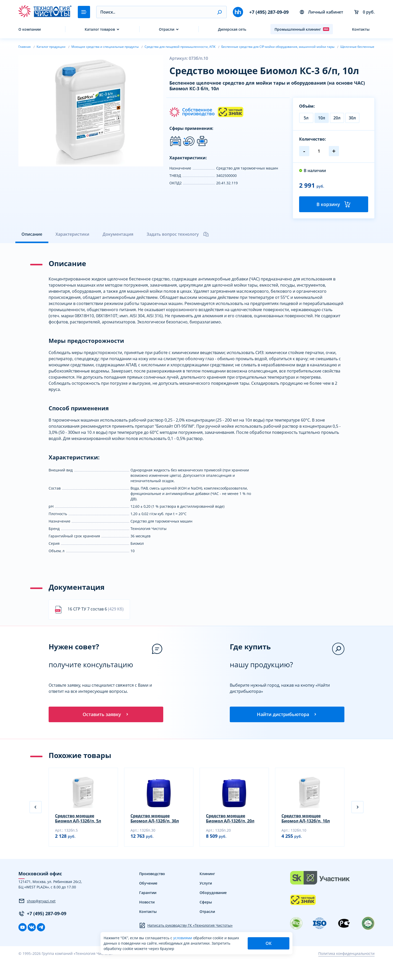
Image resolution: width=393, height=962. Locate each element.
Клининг (207, 875)
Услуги (206, 884)
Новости (147, 903)
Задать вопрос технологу (178, 235)
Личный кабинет (321, 12)
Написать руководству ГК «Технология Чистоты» (186, 927)
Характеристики (72, 234)
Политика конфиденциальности (346, 955)
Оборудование (213, 893)
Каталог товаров (100, 29)
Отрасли (166, 29)
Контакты (360, 29)
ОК (268, 943)
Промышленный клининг (302, 29)
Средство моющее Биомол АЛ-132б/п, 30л (154, 819)
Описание (31, 234)
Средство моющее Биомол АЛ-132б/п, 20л (230, 819)
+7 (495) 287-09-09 (269, 12)
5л (306, 118)
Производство (152, 875)
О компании (29, 29)
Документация (118, 234)
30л (352, 118)
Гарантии (147, 893)
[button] (219, 12)
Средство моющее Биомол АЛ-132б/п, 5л (78, 819)
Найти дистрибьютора (287, 715)
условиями (183, 937)
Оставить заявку (106, 715)
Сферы (206, 903)
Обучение (148, 884)
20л (337, 118)
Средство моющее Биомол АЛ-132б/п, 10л (305, 819)
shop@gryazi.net (37, 902)
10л (321, 118)
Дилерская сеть (232, 29)
